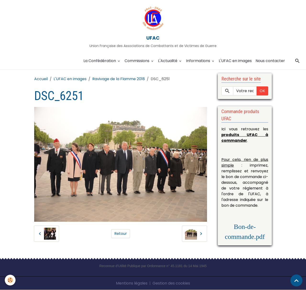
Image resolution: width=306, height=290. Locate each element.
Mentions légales (132, 283)
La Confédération (100, 60)
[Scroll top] (296, 280)
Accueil (41, 79)
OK (262, 91)
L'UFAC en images (235, 60)
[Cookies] (10, 280)
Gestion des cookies (171, 283)
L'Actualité (168, 60)
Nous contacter (270, 60)
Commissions (137, 60)
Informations (198, 60)
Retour (120, 233)
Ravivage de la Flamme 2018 (118, 79)
